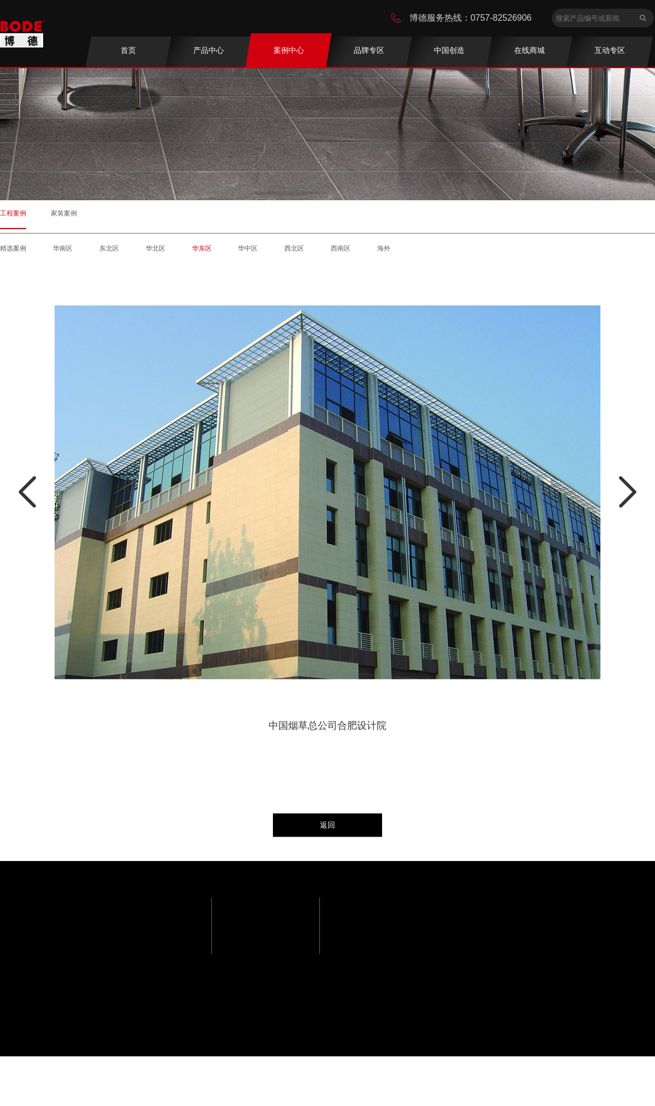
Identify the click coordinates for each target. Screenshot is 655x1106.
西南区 (340, 252)
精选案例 (13, 252)
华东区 (202, 252)
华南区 (63, 252)
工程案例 (13, 213)
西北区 (294, 252)
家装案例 (64, 213)
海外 (383, 252)
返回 (327, 824)
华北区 (155, 252)
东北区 (109, 252)
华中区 (248, 252)
